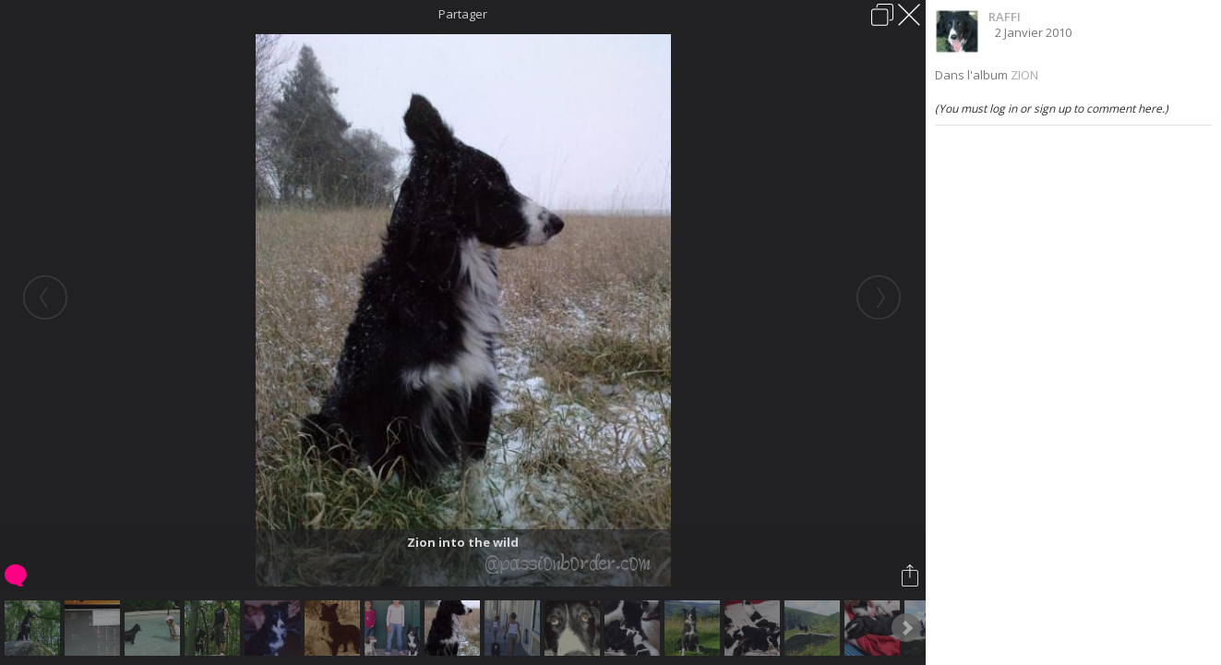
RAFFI (1004, 16)
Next (906, 628)
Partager (462, 14)
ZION (1024, 74)
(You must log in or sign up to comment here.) (1051, 108)
